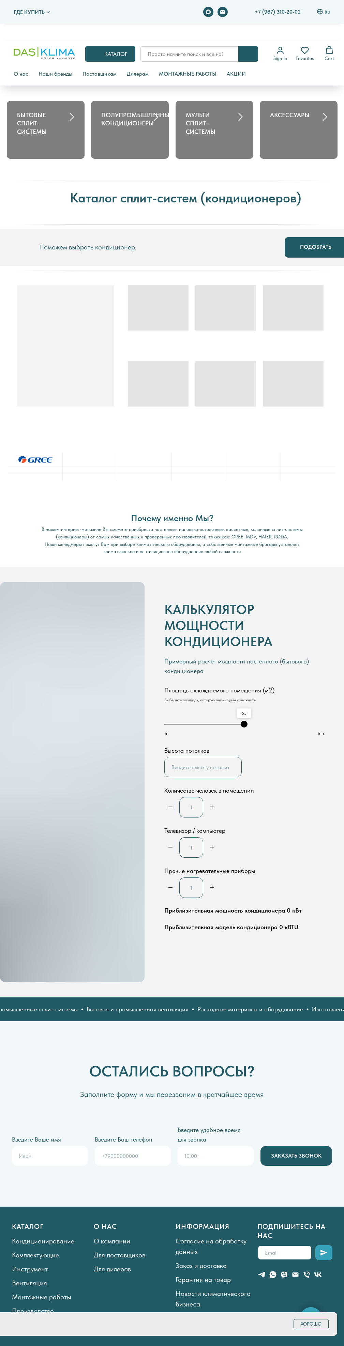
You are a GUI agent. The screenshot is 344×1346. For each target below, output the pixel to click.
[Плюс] (212, 807)
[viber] (284, 1274)
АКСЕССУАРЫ (290, 115)
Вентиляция (29, 1283)
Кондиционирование (43, 1241)
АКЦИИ (236, 74)
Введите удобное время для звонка (209, 1134)
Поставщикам (100, 74)
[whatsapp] (273, 1274)
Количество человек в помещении (209, 790)
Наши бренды (55, 74)
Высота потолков (186, 750)
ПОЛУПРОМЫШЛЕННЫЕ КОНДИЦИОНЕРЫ (137, 119)
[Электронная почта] (223, 12)
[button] (280, 53)
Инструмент (30, 1269)
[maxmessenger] (208, 12)
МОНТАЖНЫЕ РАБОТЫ (187, 74)
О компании (112, 1241)
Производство (33, 1311)
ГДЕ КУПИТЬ (29, 12)
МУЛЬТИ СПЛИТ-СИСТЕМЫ (200, 123)
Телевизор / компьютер (194, 830)
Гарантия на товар (203, 1279)
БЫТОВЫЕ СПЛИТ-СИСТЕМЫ (32, 123)
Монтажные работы (41, 1297)
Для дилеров (112, 1269)
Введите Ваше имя (36, 1139)
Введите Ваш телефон (123, 1139)
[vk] (318, 1274)
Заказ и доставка (201, 1265)
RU (323, 12)
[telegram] (261, 1274)
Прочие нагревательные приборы (209, 870)
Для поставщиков (119, 1255)
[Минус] (170, 807)
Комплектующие (35, 1255)
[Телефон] (306, 1274)
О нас (21, 74)
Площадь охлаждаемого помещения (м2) (219, 690)
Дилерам (138, 74)
